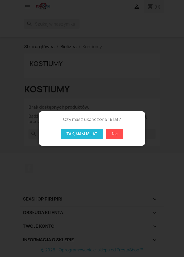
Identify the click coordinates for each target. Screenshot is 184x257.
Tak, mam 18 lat (81, 133)
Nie (115, 133)
